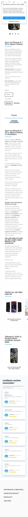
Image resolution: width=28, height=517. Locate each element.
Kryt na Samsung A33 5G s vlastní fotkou (14, 367)
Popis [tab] (14, 115)
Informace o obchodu (14, 490)
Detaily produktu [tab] (14, 122)
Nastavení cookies (14, 21)
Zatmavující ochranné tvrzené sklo (14, 319)
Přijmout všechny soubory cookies (14, 18)
